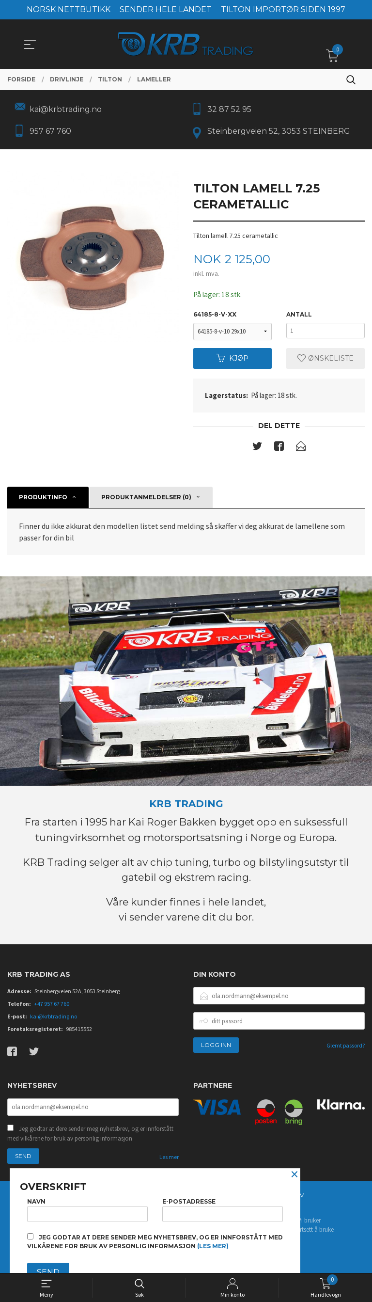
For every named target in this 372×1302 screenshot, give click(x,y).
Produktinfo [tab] (43, 500)
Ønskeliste (325, 360)
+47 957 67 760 (51, 1006)
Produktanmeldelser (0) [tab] (146, 500)
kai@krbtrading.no (53, 1019)
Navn (87, 1208)
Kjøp (232, 360)
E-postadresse (222, 1208)
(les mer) (213, 1246)
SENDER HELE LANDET (166, 9)
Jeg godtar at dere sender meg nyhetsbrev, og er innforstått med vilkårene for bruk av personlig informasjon (90, 1137)
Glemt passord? (345, 1048)
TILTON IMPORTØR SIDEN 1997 (283, 9)
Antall (299, 316)
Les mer (169, 1160)
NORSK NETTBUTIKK (68, 9)
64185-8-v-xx (214, 316)
